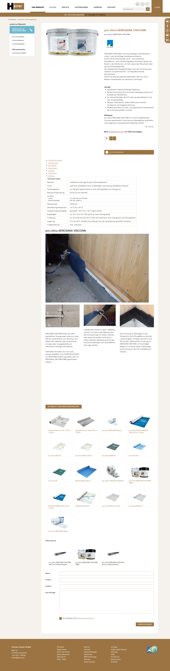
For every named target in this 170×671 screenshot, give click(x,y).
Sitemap (114, 662)
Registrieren (61, 649)
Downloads (52, 168)
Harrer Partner (89, 662)
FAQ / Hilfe (61, 659)
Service (65, 7)
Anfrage (51, 176)
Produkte (60, 647)
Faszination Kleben (22, 50)
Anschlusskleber (18, 37)
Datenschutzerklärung (85, 618)
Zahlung (114, 652)
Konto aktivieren (63, 652)
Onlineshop (38, 7)
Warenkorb (61, 657)
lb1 (46, 410)
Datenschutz (116, 659)
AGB (112, 654)
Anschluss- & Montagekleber (27, 19)
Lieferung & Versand (119, 649)
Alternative (52, 173)
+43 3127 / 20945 (18, 655)
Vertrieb (87, 649)
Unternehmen (81, 7)
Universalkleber (18, 40)
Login (157, 7)
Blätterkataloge (90, 657)
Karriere (98, 7)
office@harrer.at (17, 658)
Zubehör (51, 171)
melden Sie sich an (116, 132)
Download (88, 654)
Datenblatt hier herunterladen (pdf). (63, 406)
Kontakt (112, 7)
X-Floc (52, 7)
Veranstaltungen (90, 652)
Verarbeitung (53, 163)
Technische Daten (55, 160)
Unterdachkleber (18, 44)
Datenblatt (52, 165)
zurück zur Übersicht (18, 24)
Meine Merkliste (63, 654)
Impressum (115, 657)
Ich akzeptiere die (78, 618)
